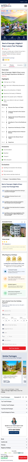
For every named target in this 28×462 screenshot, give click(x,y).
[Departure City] (14, 310)
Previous (22, 222)
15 (12, 385)
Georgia (7, 49)
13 (8, 385)
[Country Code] (5, 336)
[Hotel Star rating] (14, 325)
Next (25, 222)
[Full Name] (14, 332)
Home (2, 389)
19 (21, 385)
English (22, 1)
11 (25, 383)
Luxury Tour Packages (9, 389)
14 (10, 385)
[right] (26, 397)
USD (26, 1)
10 (23, 383)
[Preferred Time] (14, 344)
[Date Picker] (14, 314)
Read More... (4, 55)
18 (19, 385)
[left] (23, 397)
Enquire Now (23, 457)
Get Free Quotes (14, 348)
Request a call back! (14, 432)
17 (17, 385)
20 (23, 385)
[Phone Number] (14, 328)
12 (6, 385)
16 (14, 385)
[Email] (14, 340)
